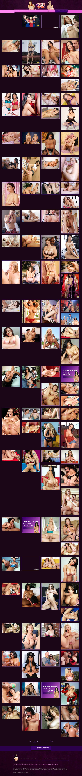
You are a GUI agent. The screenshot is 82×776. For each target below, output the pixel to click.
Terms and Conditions (17, 764)
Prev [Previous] (29, 741)
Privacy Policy (15, 765)
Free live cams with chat (27, 758)
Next (51, 741)
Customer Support (24, 764)
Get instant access (62, 10)
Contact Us (34, 764)
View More (31, 763)
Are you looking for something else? (54, 758)
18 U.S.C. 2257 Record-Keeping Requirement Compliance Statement (47, 764)
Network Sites (21, 763)
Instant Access (26, 763)
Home (14, 763)
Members (17, 763)
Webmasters (29, 764)
